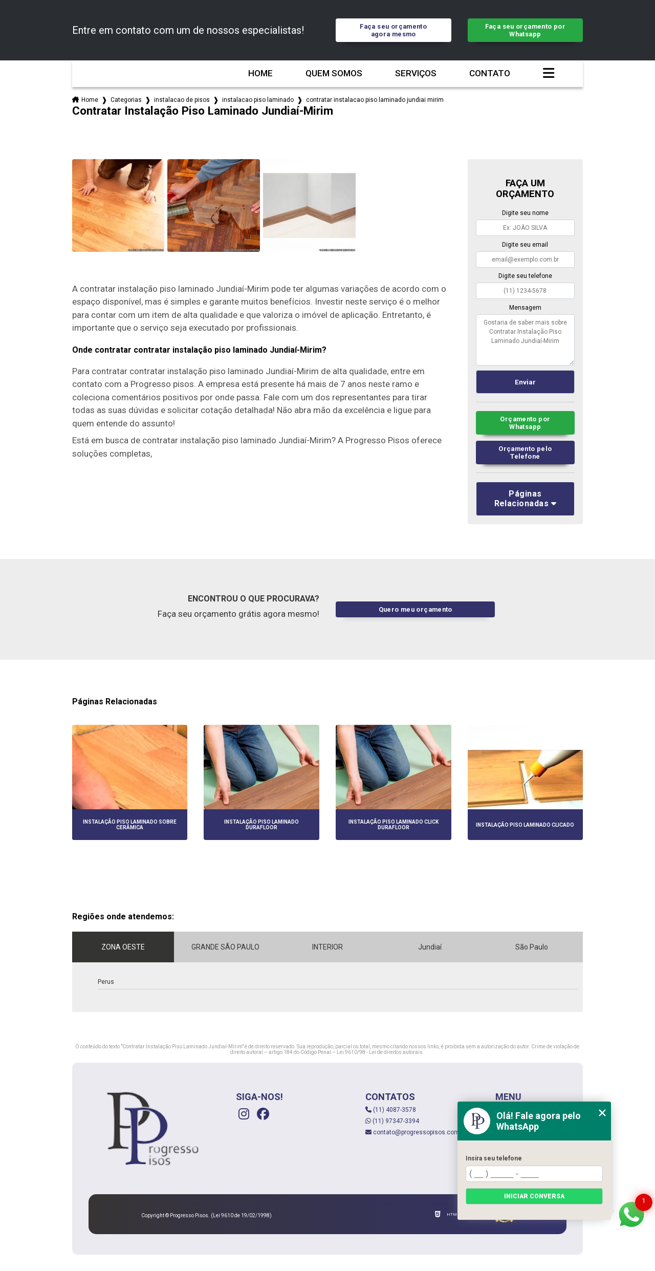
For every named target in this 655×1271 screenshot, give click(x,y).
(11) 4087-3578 (390, 1109)
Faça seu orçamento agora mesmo (393, 30)
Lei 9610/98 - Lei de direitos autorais (380, 1052)
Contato (489, 73)
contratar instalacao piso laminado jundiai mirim (375, 99)
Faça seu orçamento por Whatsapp (525, 30)
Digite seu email (525, 244)
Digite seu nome (525, 213)
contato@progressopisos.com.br (415, 1132)
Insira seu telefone (494, 1158)
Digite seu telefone (525, 275)
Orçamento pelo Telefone (525, 452)
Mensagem (525, 307)
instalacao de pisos (182, 99)
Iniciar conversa (534, 1196)
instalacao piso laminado (258, 99)
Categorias (126, 99)
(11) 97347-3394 (392, 1121)
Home (260, 73)
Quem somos (333, 73)
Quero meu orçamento (415, 609)
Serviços (415, 73)
